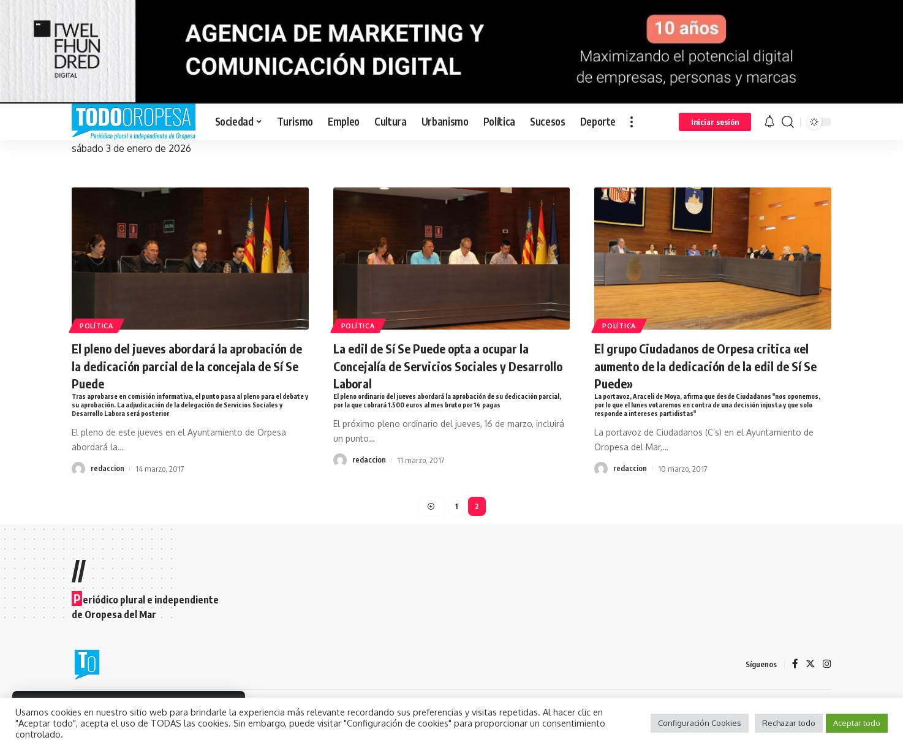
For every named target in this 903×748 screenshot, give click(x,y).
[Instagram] (827, 664)
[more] (631, 122)
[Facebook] (795, 664)
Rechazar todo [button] (788, 723)
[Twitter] (810, 664)
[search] (788, 122)
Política (98, 325)
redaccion (107, 470)
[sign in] (715, 122)
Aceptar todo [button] (856, 723)
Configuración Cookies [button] (699, 723)
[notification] (769, 122)
